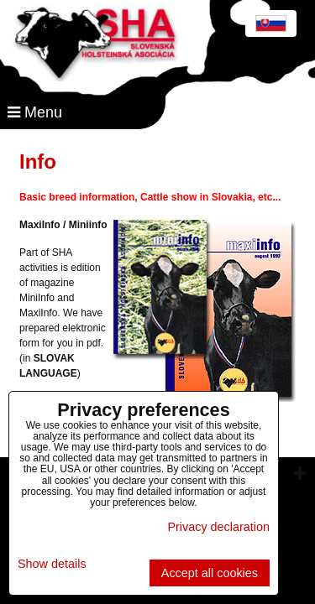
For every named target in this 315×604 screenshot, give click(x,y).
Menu (35, 112)
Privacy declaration (218, 527)
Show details (52, 564)
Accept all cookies (209, 573)
